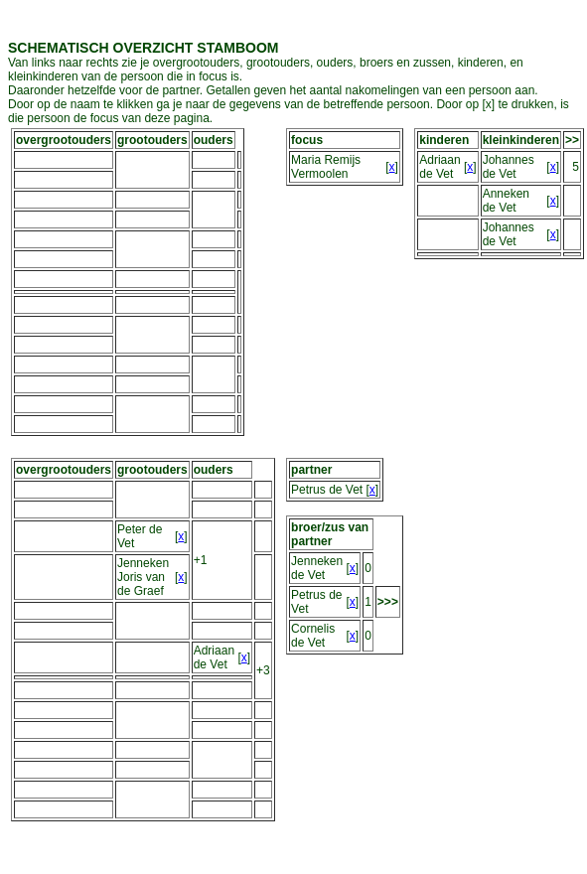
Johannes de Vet (508, 167)
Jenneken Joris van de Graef (143, 577)
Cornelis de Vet (313, 636)
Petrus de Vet (327, 490)
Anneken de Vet (506, 201)
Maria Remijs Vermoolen (326, 167)
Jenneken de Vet (317, 568)
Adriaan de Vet (439, 167)
